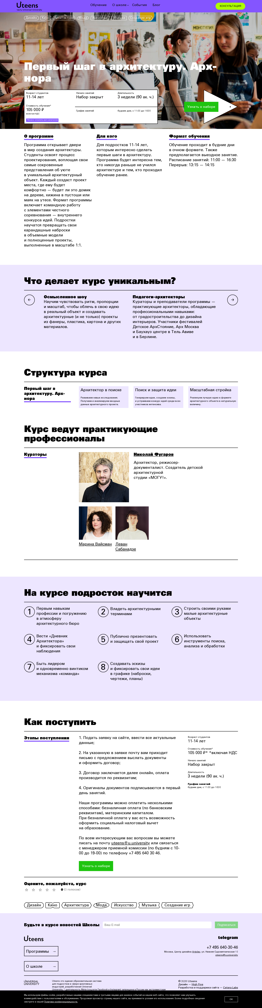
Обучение (98, 5)
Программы (37, 952)
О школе (119, 5)
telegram (228, 938)
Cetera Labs (230, 987)
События (139, 5)
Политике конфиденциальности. (61, 1002)
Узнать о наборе (201, 107)
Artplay (196, 952)
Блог (156, 5)
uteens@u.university (130, 843)
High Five (197, 984)
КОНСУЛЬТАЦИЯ (230, 6)
